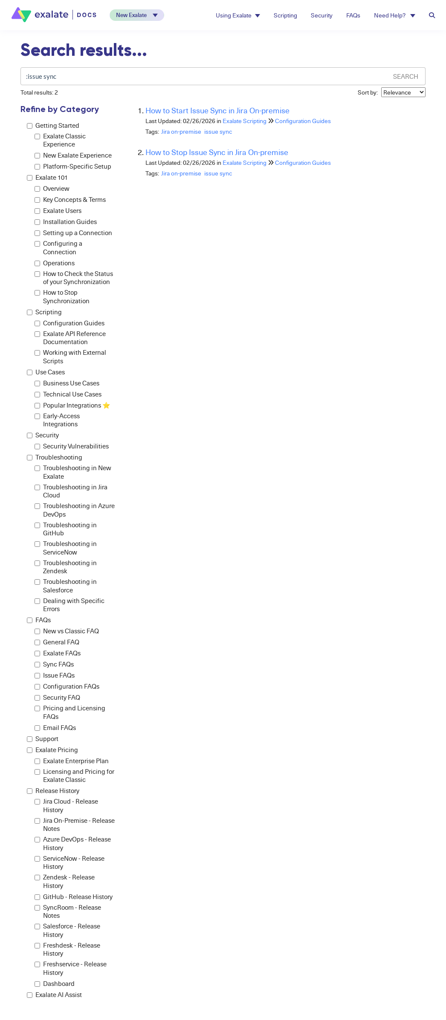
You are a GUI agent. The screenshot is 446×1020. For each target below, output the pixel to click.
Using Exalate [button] (238, 15)
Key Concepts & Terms (70, 199)
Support (42, 739)
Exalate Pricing (52, 750)
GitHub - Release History (74, 897)
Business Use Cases (67, 383)
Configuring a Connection (58, 247)
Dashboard (55, 984)
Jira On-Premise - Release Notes (75, 824)
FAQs (353, 15)
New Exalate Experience (73, 155)
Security (322, 15)
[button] (137, 15)
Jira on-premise (181, 131)
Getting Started (53, 125)
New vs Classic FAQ (67, 631)
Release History (53, 791)
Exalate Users (58, 211)
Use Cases (46, 372)
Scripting (285, 15)
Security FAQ (57, 697)
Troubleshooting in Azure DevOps (75, 510)
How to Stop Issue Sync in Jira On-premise (216, 152)
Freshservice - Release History (71, 968)
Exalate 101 (47, 177)
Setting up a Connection (73, 233)
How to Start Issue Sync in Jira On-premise (217, 110)
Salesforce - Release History (67, 930)
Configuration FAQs (67, 686)
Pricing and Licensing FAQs (70, 712)
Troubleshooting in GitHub (66, 529)
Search (405, 76)
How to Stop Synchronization (62, 296)
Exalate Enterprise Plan (72, 761)
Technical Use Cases (68, 394)
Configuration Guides (69, 323)
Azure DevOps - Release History (73, 843)
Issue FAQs (55, 675)
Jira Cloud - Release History (66, 805)
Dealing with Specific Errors (69, 605)
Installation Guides (66, 222)
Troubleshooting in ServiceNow (66, 548)
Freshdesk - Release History (67, 949)
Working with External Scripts (70, 356)
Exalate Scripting (244, 121)
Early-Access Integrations (57, 420)
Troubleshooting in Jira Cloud (71, 491)
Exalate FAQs (58, 653)
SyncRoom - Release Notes (68, 911)
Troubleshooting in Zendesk (66, 567)
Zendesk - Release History (65, 881)
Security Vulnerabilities (72, 446)
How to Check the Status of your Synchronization (74, 278)
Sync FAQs (54, 664)
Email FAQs (55, 728)
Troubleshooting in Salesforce (66, 586)
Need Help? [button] (394, 15)
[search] (204, 76)
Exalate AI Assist (54, 995)
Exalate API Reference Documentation (70, 338)
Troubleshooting (54, 457)
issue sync (218, 131)
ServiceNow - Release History (69, 862)
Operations (55, 263)
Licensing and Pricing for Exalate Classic (74, 775)
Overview (52, 188)
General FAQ (57, 642)
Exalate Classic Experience (60, 140)
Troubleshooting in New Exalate (73, 472)
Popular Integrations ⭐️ (72, 405)
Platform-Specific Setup (73, 166)
